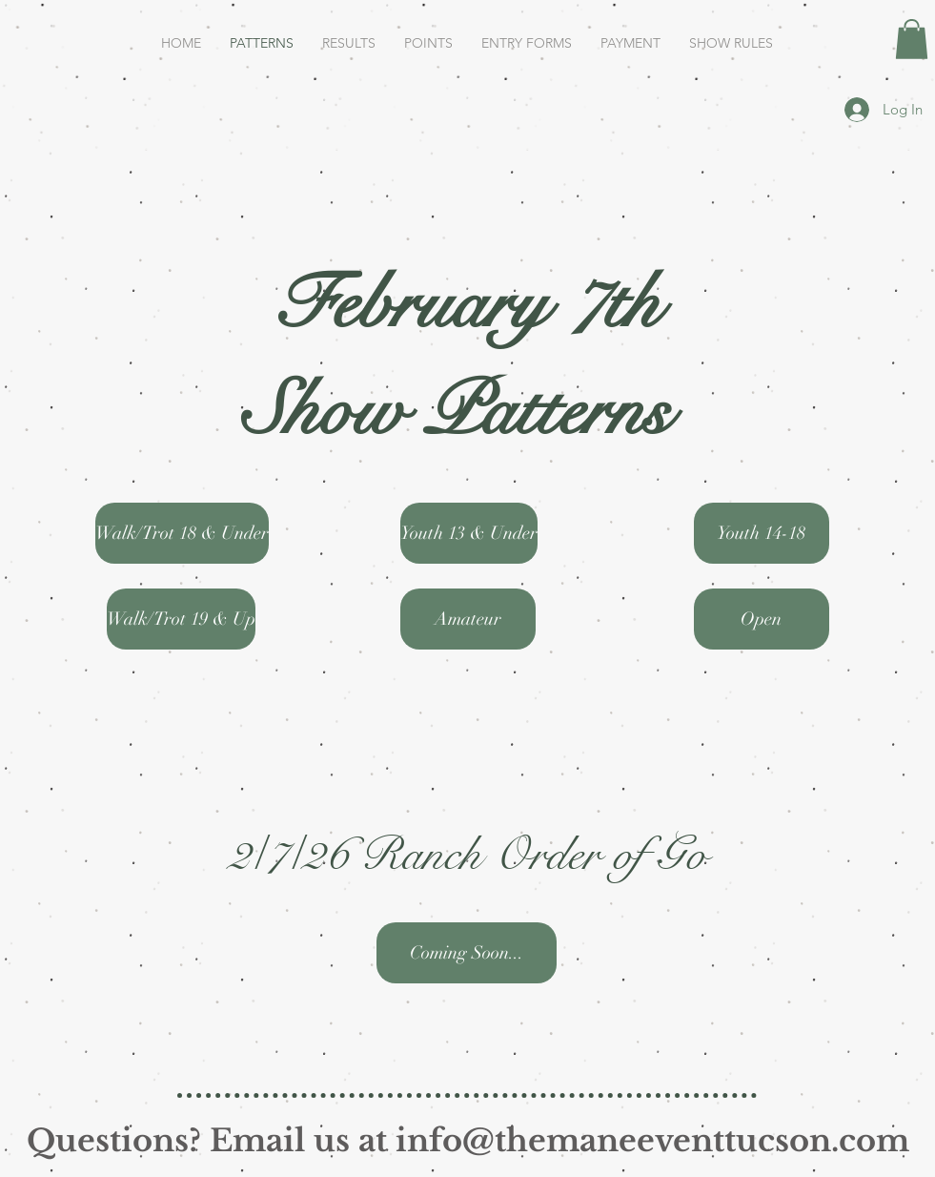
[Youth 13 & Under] (469, 533)
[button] (911, 39)
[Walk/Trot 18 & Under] (182, 533)
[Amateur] (468, 619)
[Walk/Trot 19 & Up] (181, 619)
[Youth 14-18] (761, 533)
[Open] (761, 619)
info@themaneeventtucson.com (652, 1141)
